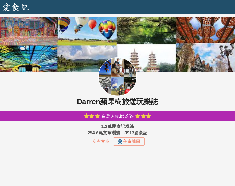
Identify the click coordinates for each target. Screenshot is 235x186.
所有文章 (100, 141)
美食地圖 (129, 141)
